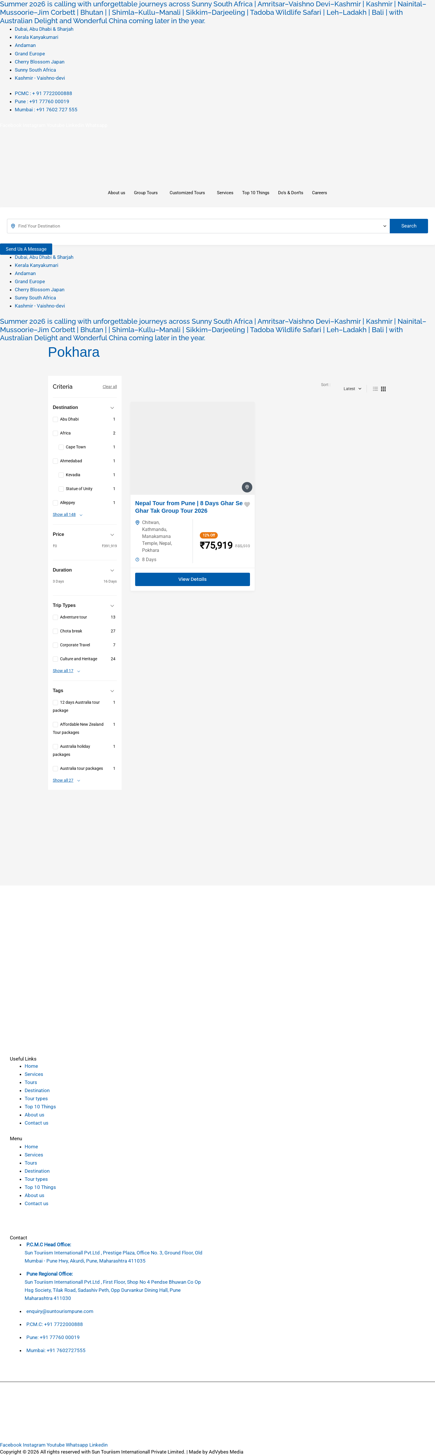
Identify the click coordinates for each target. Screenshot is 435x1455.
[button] (49, 1138)
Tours (31, 1082)
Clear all (110, 386)
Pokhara (150, 550)
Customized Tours (187, 192)
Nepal (165, 543)
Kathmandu (154, 529)
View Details (192, 579)
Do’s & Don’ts (290, 192)
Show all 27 (63, 780)
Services (225, 192)
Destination (37, 1090)
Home (31, 1066)
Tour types (36, 1098)
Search (408, 226)
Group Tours (146, 192)
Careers (319, 192)
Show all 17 (63, 671)
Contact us (36, 1123)
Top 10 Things (255, 192)
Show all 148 (64, 514)
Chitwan (150, 522)
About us (116, 192)
